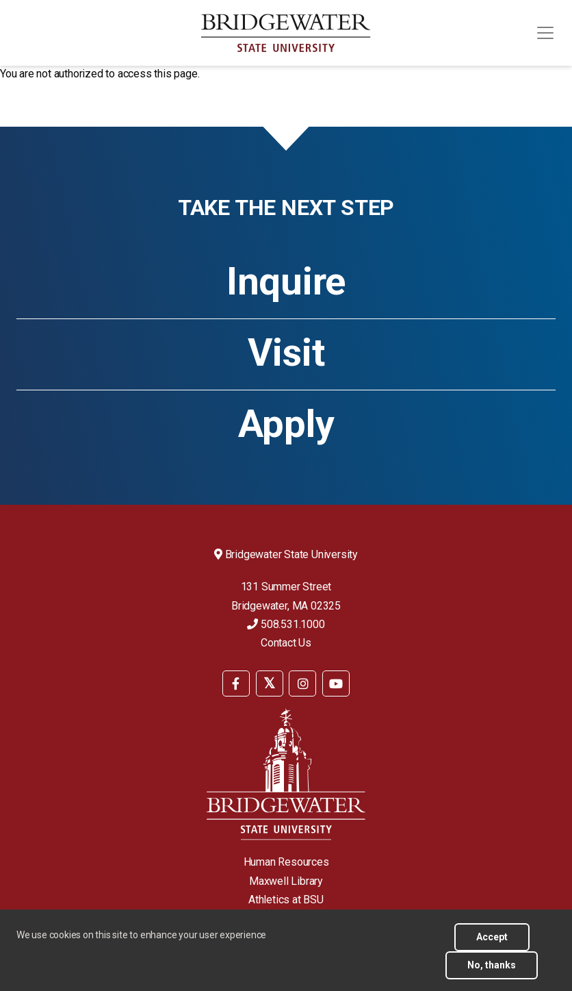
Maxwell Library (286, 881)
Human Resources (286, 861)
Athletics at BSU (286, 899)
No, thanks (491, 971)
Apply (286, 424)
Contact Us (286, 642)
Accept (492, 943)
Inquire (286, 281)
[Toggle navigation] (545, 33)
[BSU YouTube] (336, 683)
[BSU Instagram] (302, 683)
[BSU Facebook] (236, 683)
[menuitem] (236, 682)
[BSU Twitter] (269, 683)
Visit (286, 352)
